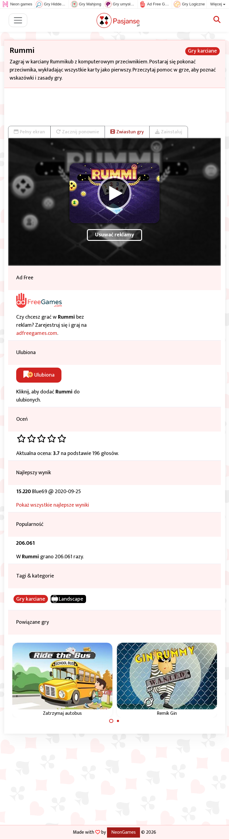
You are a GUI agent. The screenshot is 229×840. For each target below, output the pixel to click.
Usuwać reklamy (114, 234)
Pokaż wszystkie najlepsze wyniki (52, 505)
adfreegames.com (36, 333)
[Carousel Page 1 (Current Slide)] (111, 721)
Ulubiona (39, 375)
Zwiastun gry (127, 132)
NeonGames (123, 832)
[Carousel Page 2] (118, 721)
